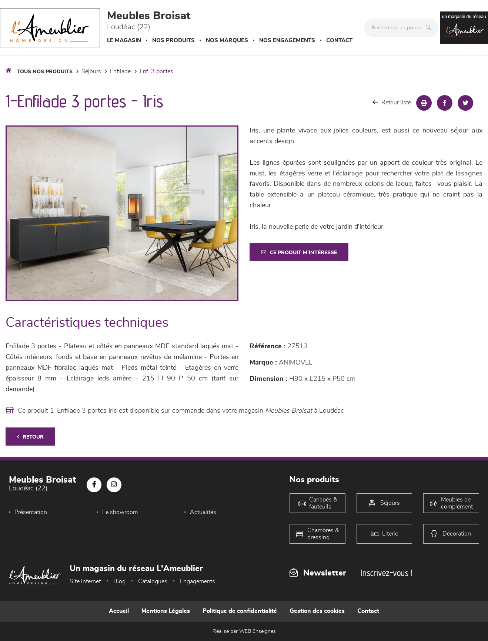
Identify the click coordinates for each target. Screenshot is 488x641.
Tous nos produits (45, 71)
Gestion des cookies (317, 611)
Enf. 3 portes (156, 71)
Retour (30, 437)
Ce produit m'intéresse (299, 252)
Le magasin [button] (124, 40)
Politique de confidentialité (240, 611)
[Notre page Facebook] (94, 484)
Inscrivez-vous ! (386, 572)
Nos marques (227, 40)
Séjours (91, 71)
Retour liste (391, 102)
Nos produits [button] (173, 40)
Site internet (85, 581)
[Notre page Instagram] (114, 484)
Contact (339, 40)
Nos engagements (287, 40)
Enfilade (120, 71)
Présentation (30, 512)
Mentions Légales (165, 611)
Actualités (203, 512)
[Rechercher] (430, 28)
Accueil (119, 611)
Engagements (197, 581)
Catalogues (152, 581)
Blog (119, 581)
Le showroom (120, 512)
